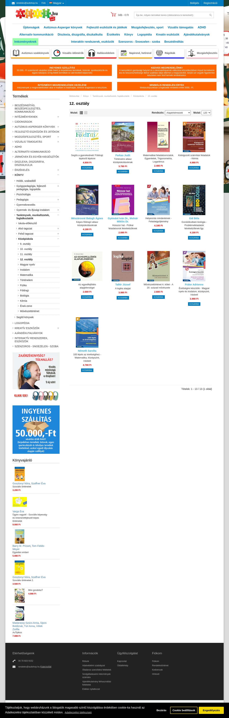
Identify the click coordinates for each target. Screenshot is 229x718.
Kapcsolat (45, 666)
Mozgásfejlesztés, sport (147, 27)
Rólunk (85, 661)
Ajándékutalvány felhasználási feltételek (96, 683)
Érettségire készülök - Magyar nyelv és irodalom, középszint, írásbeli (194, 291)
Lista (81, 112)
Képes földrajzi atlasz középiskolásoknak (87, 224)
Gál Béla (194, 218)
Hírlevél (155, 674)
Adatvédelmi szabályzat (93, 665)
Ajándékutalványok (197, 34)
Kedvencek (157, 670)
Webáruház (74, 96)
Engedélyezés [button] (211, 710)
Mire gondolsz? (35, 590)
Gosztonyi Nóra (21, 483)
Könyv (128, 34)
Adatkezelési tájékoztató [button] (78, 712)
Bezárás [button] (161, 710)
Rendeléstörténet (160, 665)
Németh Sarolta (87, 350)
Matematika (26, 274)
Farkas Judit (122, 155)
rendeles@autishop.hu (27, 3)
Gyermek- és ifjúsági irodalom (33, 210)
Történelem (26, 280)
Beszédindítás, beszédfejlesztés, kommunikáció (28, 108)
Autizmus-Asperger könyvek (63, 27)
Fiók (44, 3)
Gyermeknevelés (25, 204)
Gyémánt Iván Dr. (118, 218)
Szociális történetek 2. (23, 580)
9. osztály (25, 243)
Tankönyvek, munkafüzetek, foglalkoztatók (33, 217)
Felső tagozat (25, 233)
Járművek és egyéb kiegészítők (37, 156)
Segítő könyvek (25, 317)
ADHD (202, 27)
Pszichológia (23, 194)
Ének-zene (26, 306)
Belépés (194, 3)
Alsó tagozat (25, 228)
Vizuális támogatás (180, 27)
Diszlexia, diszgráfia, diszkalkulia (80, 34)
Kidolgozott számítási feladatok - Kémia (194, 157)
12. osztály (26, 259)
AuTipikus (17, 632)
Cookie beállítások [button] (183, 710)
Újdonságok (31, 27)
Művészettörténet (29, 311)
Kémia (23, 300)
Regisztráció (210, 3)
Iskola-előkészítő (27, 223)
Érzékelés (113, 34)
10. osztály (26, 249)
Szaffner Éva (38, 483)
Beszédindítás (174, 41)
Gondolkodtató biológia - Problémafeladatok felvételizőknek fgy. (194, 225)
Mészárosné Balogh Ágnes (87, 218)
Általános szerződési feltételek (96, 670)
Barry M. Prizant (21, 545)
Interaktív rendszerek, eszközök (92, 41)
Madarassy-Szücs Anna (26, 622)
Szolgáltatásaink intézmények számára (96, 676)
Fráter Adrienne (194, 284)
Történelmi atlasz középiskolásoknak (123, 161)
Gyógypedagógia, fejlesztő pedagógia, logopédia (31, 188)
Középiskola (25, 238)
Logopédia (144, 34)
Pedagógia (22, 199)
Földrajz (24, 290)
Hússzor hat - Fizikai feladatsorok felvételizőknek (123, 227)
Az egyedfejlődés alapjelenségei (87, 286)
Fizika (23, 285)
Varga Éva (18, 511)
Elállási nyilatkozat (91, 689)
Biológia (24, 295)
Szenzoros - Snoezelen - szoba (139, 41)
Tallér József (122, 284)
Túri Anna (29, 626)
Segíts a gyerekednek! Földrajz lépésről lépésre (87, 157)
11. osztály (26, 254)
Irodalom (25, 269)
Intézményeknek (25, 41)
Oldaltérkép (122, 665)
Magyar (55, 3)
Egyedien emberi (21, 552)
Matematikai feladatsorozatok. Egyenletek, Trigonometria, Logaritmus (158, 158)
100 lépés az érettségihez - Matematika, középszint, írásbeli (87, 357)
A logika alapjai (123, 288)
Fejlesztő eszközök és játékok (107, 27)
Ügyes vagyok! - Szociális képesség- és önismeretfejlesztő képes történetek (30, 517)
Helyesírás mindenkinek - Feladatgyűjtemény (158, 220)
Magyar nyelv (27, 264)
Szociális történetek (22, 486)
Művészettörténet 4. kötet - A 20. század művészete (158, 286)
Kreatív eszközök (167, 34)
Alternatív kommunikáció (36, 34)
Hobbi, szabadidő (26, 180)
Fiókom (155, 661)
